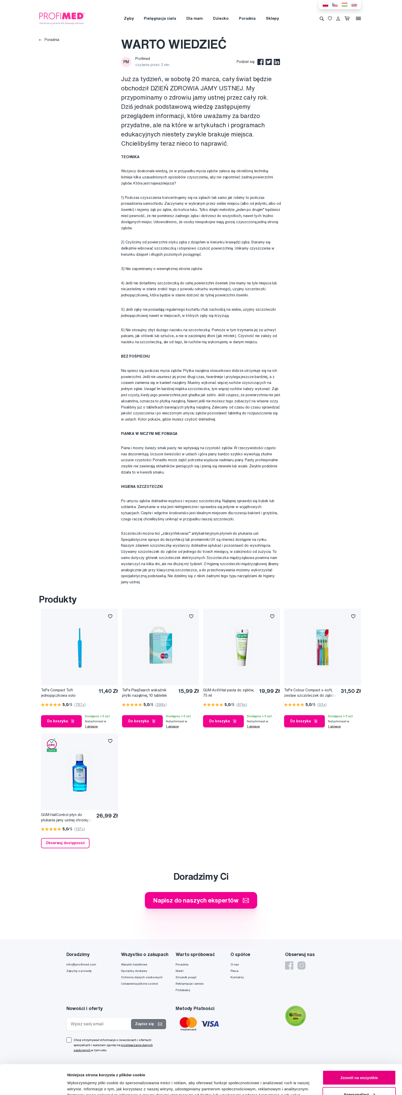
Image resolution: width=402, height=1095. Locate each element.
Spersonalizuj (359, 1064)
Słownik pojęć (186, 977)
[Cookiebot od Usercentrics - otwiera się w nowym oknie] (33, 1085)
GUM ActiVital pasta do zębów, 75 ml (228, 692)
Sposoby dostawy (134, 970)
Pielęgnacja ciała (160, 18)
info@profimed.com (81, 964)
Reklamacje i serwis (189, 983)
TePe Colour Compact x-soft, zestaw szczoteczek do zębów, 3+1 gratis (310, 693)
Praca (234, 970)
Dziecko (221, 18)
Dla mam (194, 18)
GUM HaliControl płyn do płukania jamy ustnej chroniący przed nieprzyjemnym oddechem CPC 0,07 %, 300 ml (67, 817)
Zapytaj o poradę (79, 970)
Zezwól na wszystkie (359, 1048)
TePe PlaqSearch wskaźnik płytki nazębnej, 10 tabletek (144, 692)
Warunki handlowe (134, 964)
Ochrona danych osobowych (142, 977)
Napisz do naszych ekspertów (201, 900)
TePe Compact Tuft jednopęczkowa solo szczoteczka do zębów (60, 693)
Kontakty (237, 977)
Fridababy (183, 990)
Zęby (129, 18)
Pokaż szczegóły (82, 1079)
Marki (179, 970)
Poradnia (247, 18)
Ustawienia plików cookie (139, 983)
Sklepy (272, 18)
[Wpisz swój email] (100, 1023)
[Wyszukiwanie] (322, 18)
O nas (234, 964)
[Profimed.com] (62, 18)
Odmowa (359, 1081)
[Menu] (358, 18)
